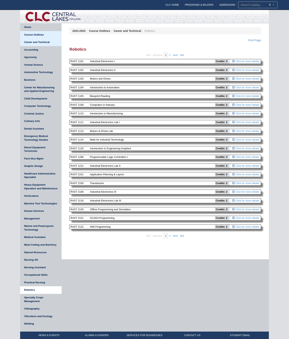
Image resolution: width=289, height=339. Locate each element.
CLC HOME (172, 4)
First (148, 55)
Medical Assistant (34, 237)
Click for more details (245, 61)
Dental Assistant (34, 128)
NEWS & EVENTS (49, 335)
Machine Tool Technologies (40, 203)
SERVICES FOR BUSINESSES (144, 335)
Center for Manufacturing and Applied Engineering (39, 89)
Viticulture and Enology (38, 316)
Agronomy (30, 57)
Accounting (31, 49)
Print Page (254, 40)
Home (27, 27)
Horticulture (31, 195)
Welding (29, 323)
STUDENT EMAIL (240, 335)
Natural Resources (35, 252)
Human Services (34, 210)
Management (31, 218)
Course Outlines (34, 34)
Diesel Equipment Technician (34, 149)
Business (29, 79)
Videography (31, 308)
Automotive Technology (38, 72)
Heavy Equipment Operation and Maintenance (40, 186)
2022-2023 (78, 30)
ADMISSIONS (227, 4)
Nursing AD (31, 259)
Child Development (35, 98)
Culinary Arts (32, 121)
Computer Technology (37, 106)
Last (182, 55)
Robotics (29, 289)
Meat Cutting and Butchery (40, 244)
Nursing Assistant (35, 267)
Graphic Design (33, 166)
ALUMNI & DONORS (97, 335)
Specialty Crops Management (33, 299)
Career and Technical (37, 42)
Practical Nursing (34, 282)
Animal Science (33, 64)
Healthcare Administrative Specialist (39, 175)
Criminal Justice (34, 113)
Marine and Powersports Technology (39, 228)
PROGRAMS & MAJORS (199, 4)
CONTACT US (192, 335)
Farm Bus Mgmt (33, 158)
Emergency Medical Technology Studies (36, 138)
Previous (157, 55)
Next (175, 55)
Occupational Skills (36, 274)
